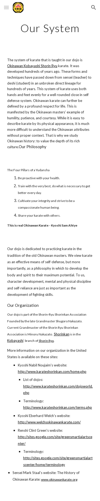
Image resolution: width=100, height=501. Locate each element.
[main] (50, 28)
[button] (6, 7)
